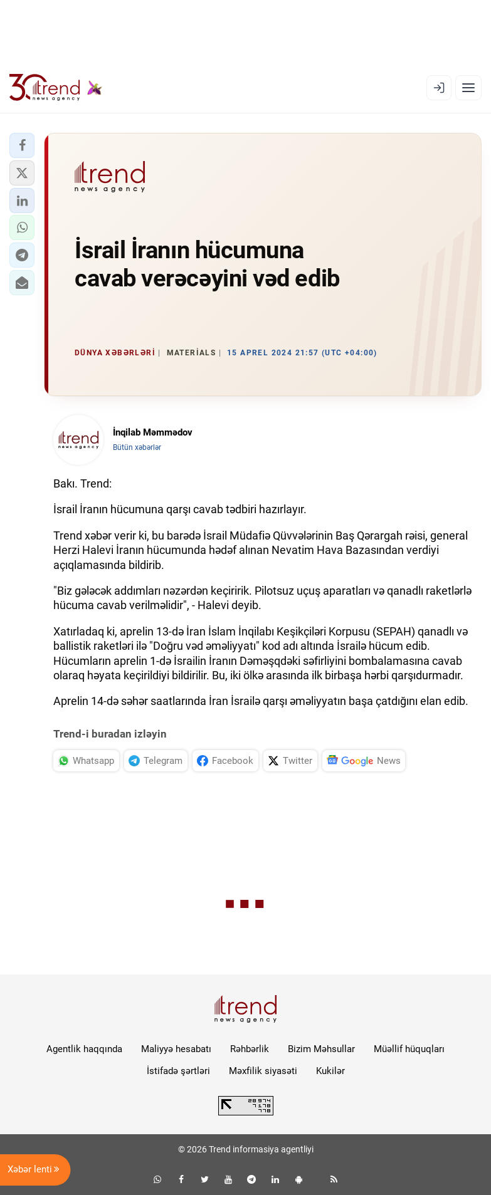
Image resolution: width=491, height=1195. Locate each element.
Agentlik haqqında (84, 1049)
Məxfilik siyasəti (263, 1071)
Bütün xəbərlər (137, 447)
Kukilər (330, 1071)
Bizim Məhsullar (321, 1049)
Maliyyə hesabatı (176, 1049)
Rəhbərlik (249, 1049)
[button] (22, 145)
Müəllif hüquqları (409, 1049)
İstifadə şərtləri (178, 1071)
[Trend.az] (55, 88)
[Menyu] (468, 87)
